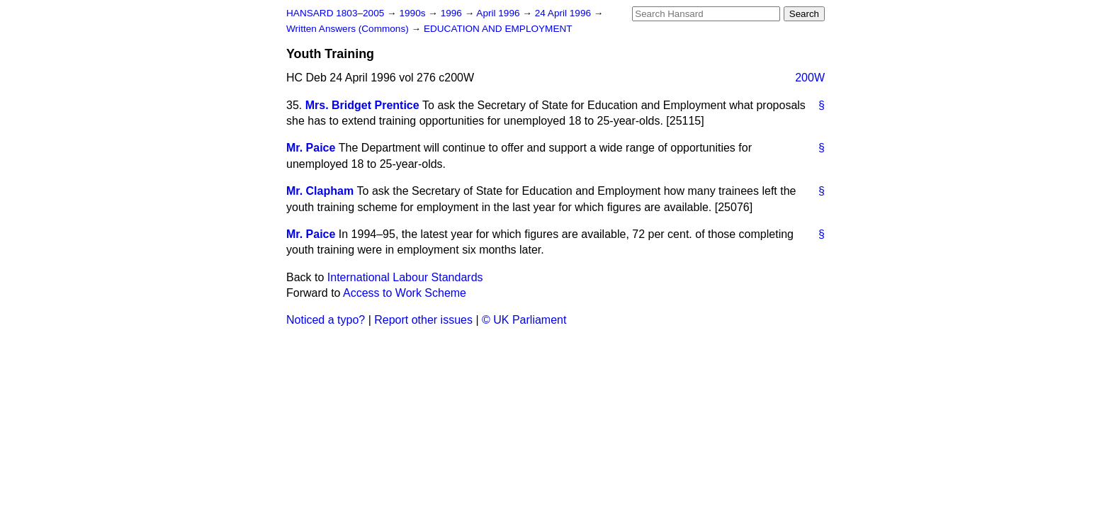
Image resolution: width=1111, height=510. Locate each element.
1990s (413, 13)
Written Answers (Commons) (349, 28)
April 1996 (499, 13)
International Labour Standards (405, 277)
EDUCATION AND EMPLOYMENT (498, 28)
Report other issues (423, 320)
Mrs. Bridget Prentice (362, 105)
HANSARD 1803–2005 (335, 13)
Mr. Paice (310, 148)
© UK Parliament (524, 320)
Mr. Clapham (320, 191)
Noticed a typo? (325, 320)
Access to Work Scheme (404, 293)
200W (810, 78)
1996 (453, 13)
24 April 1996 (564, 13)
